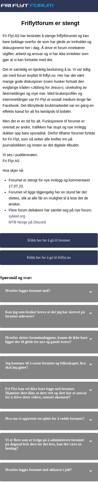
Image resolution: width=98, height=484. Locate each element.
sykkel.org (17, 216)
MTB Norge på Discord (27, 222)
